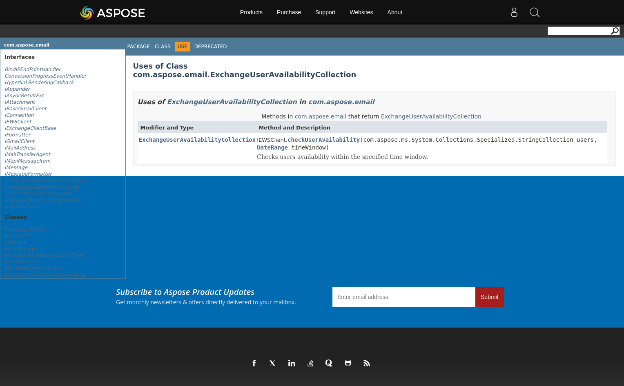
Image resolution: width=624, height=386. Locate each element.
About (395, 12)
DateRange (272, 147)
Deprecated (210, 46)
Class (163, 46)
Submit (490, 297)
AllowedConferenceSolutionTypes (44, 255)
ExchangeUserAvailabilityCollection (232, 102)
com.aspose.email (26, 45)
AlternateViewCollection (33, 268)
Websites (361, 12)
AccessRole (18, 236)
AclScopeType (21, 249)
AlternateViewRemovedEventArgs (45, 275)
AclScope (15, 242)
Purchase (289, 12)
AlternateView (21, 262)
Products (251, 12)
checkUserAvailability (323, 139)
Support (325, 12)
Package (138, 46)
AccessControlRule (27, 229)
